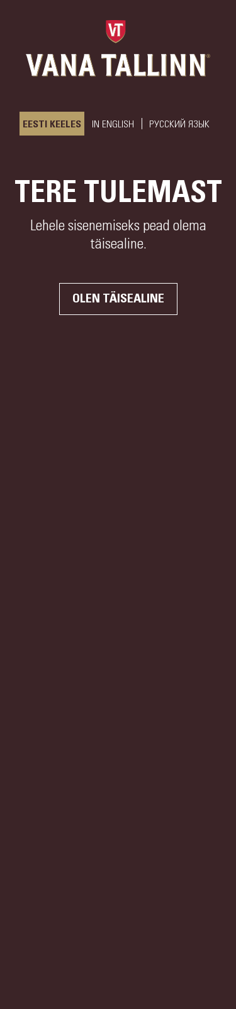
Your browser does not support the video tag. (118, 504)
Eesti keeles (52, 124)
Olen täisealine (118, 298)
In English (113, 124)
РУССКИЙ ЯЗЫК (179, 124)
